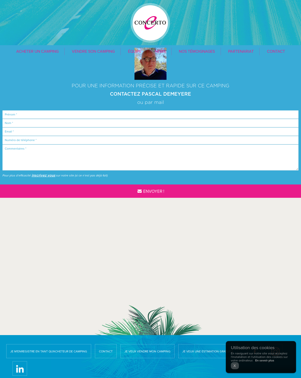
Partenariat (241, 51)
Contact (276, 51)
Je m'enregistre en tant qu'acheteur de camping (48, 351)
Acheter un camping (37, 51)
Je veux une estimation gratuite (207, 351)
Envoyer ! (150, 191)
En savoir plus (264, 360)
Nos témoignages (197, 51)
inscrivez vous (43, 175)
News (160, 51)
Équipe (134, 51)
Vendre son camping (93, 51)
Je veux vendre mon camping (147, 351)
